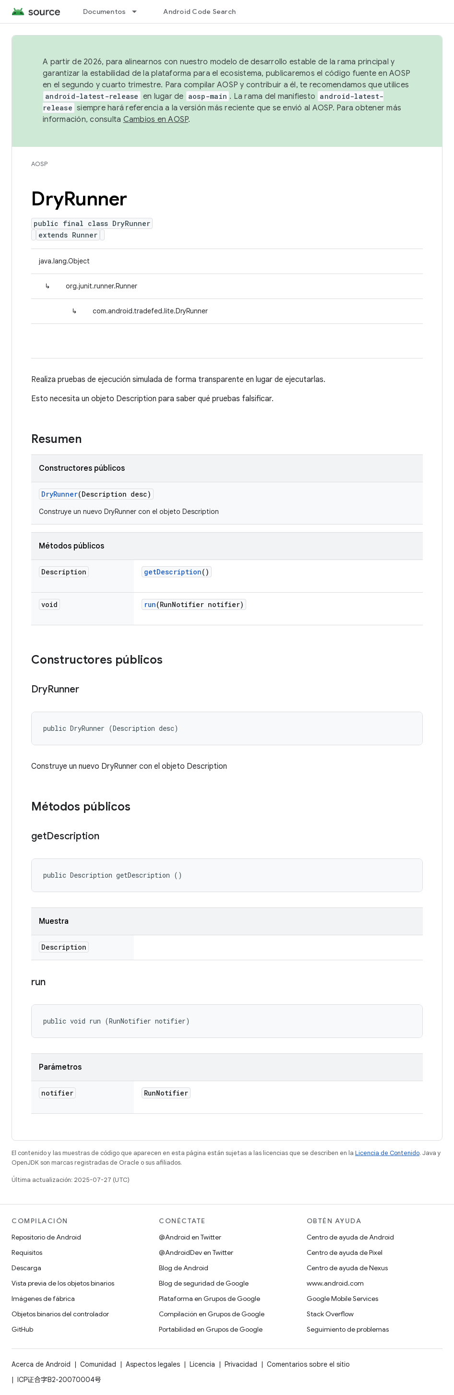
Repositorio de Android (46, 1237)
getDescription (173, 571)
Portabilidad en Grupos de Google (211, 1329)
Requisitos (27, 1252)
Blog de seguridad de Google (204, 1283)
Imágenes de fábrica (43, 1298)
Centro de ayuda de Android (350, 1237)
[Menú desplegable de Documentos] (139, 11)
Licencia (202, 1364)
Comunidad (98, 1364)
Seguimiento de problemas (348, 1329)
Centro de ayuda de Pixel (344, 1252)
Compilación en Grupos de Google (211, 1314)
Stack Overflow (330, 1314)
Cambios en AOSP (156, 119)
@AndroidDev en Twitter (196, 1252)
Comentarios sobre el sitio (308, 1364)
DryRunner (59, 494)
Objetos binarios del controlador (60, 1314)
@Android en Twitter (190, 1237)
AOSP (39, 164)
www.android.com (335, 1283)
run (150, 604)
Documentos (104, 11)
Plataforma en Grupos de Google (209, 1298)
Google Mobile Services (342, 1298)
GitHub (22, 1329)
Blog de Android (183, 1268)
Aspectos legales (153, 1364)
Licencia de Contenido (387, 1153)
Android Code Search (199, 11)
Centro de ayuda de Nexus (347, 1268)
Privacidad (241, 1364)
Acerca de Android (41, 1364)
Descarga (26, 1268)
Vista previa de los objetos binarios (63, 1283)
